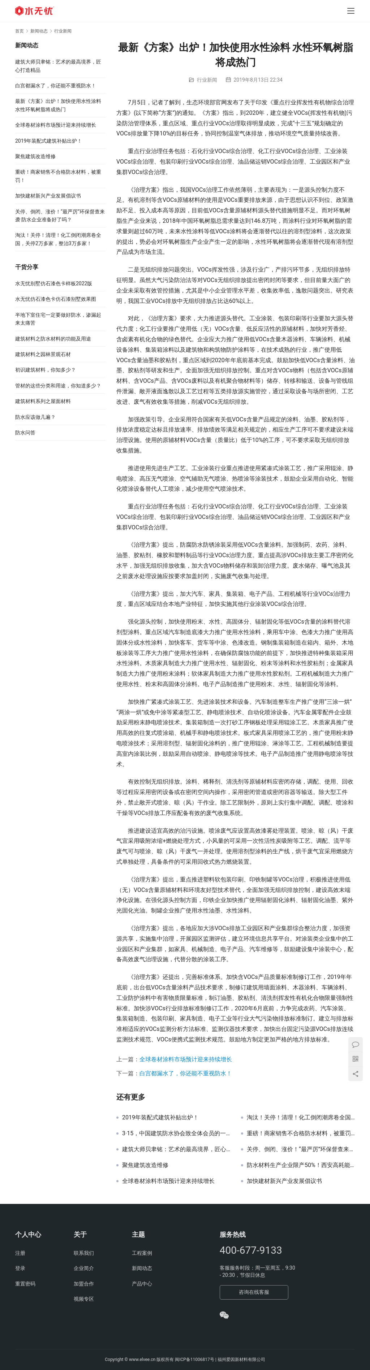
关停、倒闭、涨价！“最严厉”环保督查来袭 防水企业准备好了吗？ (301, 1149)
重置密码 (25, 1284)
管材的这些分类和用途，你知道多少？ (58, 386)
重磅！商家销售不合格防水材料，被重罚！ (301, 1133)
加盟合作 (84, 1284)
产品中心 (142, 1284)
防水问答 (25, 432)
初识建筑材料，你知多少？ (45, 370)
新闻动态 (142, 1268)
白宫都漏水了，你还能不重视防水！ (185, 1073)
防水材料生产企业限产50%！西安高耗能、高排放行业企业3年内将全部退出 (301, 1165)
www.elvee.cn (142, 1359)
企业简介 (84, 1268)
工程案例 (142, 1253)
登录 (20, 1268)
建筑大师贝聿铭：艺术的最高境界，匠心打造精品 (176, 1149)
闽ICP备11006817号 (194, 1359)
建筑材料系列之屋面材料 (43, 401)
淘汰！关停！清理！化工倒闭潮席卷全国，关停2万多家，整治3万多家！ (301, 1117)
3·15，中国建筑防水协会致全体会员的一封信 (176, 1133)
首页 (19, 31)
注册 (20, 1253)
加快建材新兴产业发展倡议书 (284, 1181)
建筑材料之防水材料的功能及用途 (53, 339)
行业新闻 (207, 80)
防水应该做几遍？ (35, 417)
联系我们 (84, 1253)
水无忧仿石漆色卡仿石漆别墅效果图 (55, 299)
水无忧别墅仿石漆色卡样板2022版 (53, 283)
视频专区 (84, 1299)
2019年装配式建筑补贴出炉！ (160, 1117)
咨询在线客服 (254, 1292)
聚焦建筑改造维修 (145, 1165)
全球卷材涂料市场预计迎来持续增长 (185, 1059)
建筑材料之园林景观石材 (43, 354)
